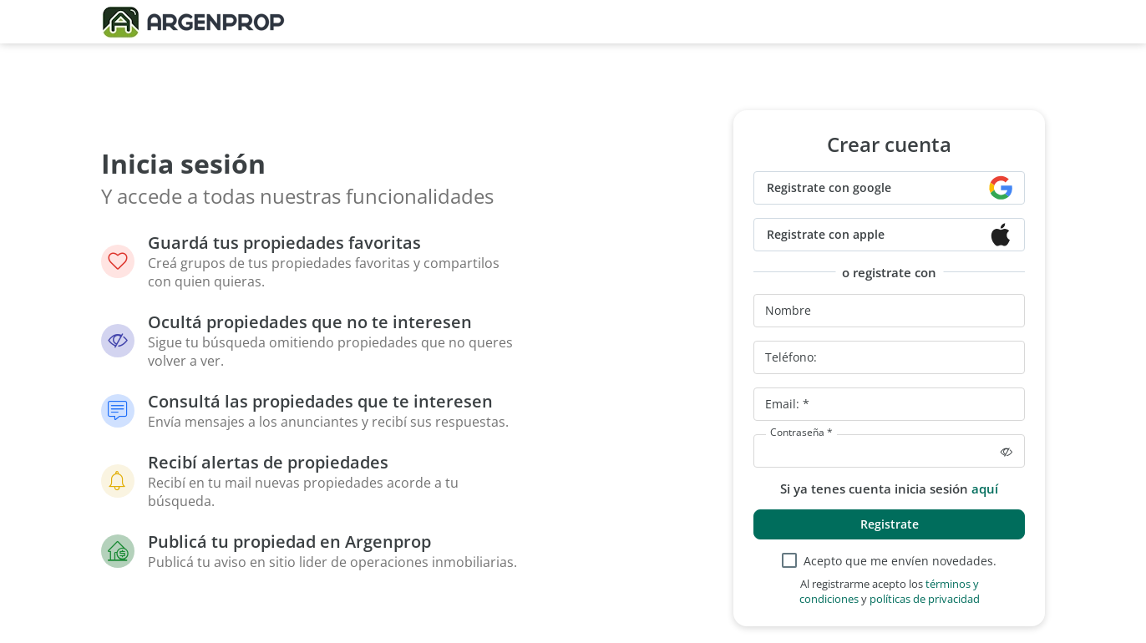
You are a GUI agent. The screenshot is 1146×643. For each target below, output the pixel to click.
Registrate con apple (826, 234)
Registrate (889, 524)
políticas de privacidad (925, 598)
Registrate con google (829, 187)
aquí (984, 488)
